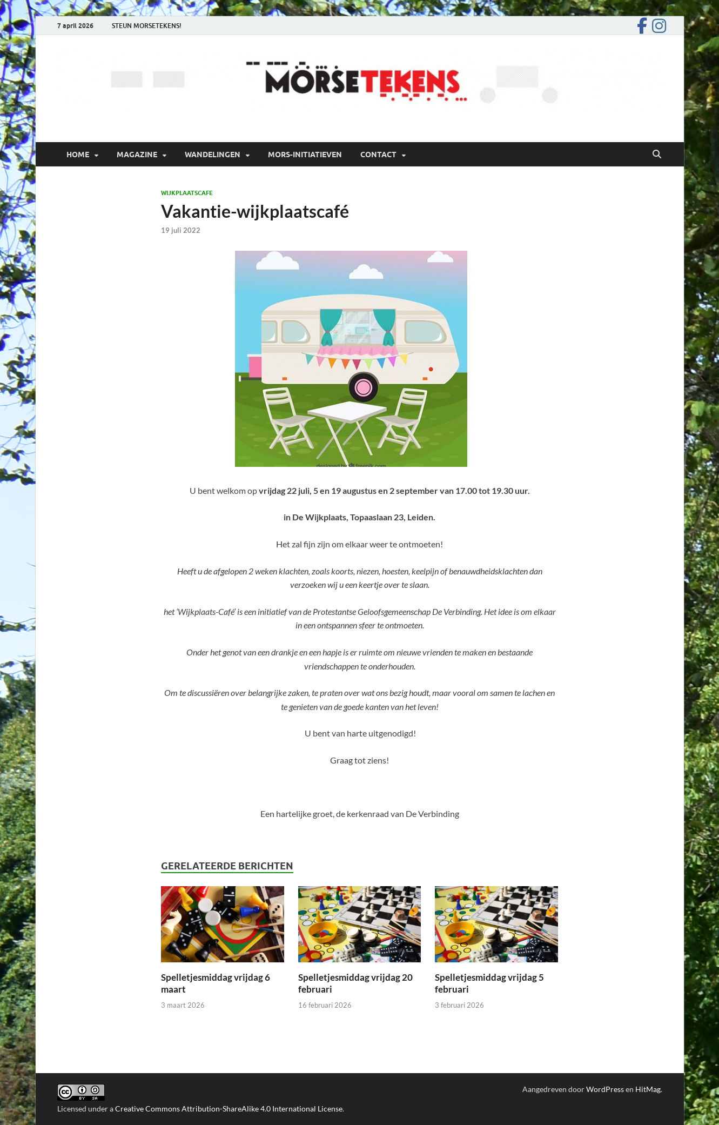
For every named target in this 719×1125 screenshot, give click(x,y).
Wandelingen (212, 154)
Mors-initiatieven (305, 154)
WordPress (605, 1089)
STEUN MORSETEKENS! (147, 26)
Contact (378, 154)
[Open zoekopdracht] (657, 154)
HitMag (648, 1089)
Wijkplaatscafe (187, 193)
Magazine (137, 154)
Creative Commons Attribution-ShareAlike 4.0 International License (228, 1108)
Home (77, 154)
